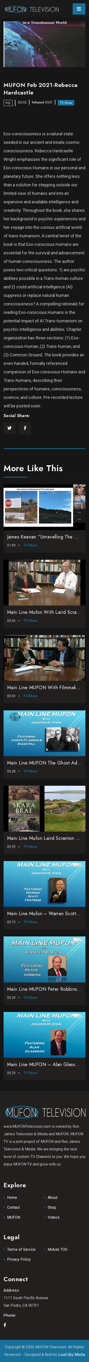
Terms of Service (21, 1249)
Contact (13, 1207)
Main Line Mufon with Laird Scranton (46, 612)
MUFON (13, 1217)
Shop (52, 1207)
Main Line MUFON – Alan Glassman (45, 1064)
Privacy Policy (19, 1259)
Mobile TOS (57, 1249)
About (52, 1197)
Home (12, 1197)
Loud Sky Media (71, 1354)
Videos (54, 1217)
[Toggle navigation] (79, 9)
